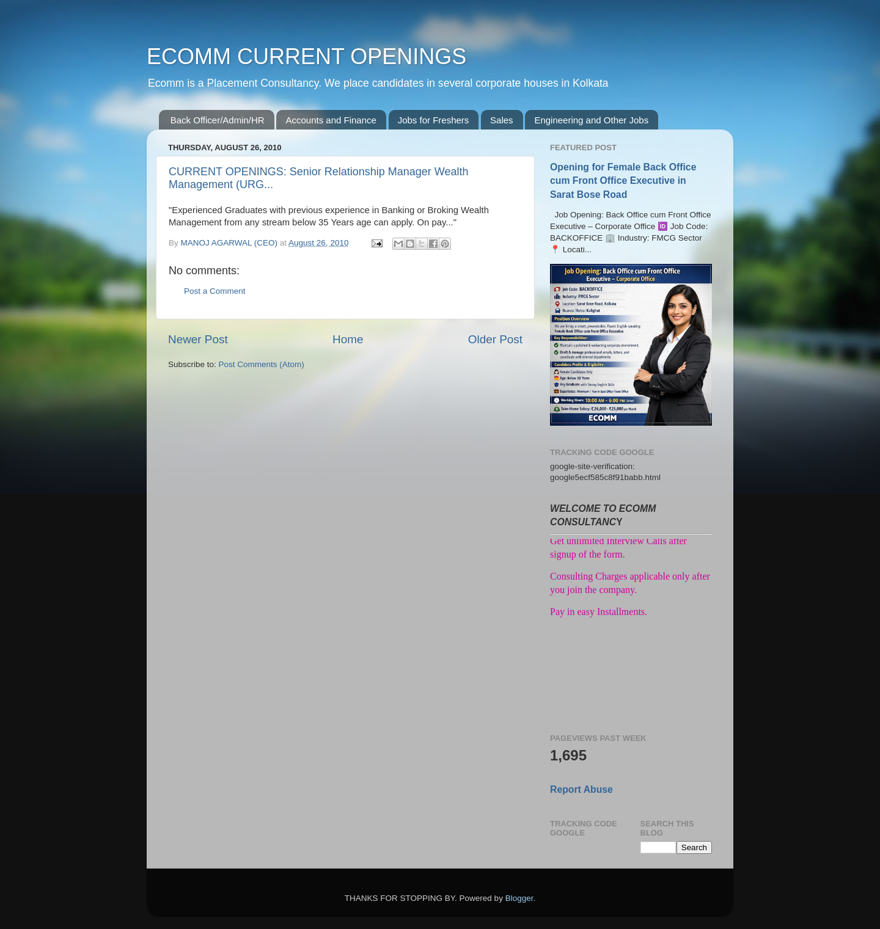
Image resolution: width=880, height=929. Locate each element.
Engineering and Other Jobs (591, 120)
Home (347, 339)
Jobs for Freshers (433, 120)
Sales (501, 120)
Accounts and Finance (330, 120)
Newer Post (198, 339)
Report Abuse (581, 789)
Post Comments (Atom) (261, 364)
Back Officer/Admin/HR (217, 120)
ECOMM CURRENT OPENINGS (306, 56)
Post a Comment (215, 291)
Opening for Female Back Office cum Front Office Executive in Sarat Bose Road (623, 180)
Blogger (519, 898)
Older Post (495, 339)
